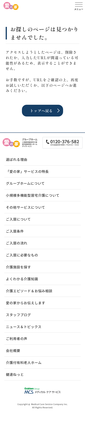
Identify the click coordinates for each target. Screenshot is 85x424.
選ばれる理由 (16, 159)
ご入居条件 (15, 231)
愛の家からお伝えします (25, 302)
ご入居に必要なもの (22, 254)
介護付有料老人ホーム (24, 362)
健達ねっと (15, 374)
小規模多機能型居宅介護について (32, 195)
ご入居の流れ (16, 242)
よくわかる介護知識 (22, 278)
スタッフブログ (18, 314)
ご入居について (18, 219)
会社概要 (13, 350)
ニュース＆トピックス (23, 326)
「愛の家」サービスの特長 (27, 171)
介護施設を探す (18, 266)
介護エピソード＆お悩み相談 (29, 290)
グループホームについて (25, 183)
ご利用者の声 (16, 338)
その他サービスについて (25, 207)
